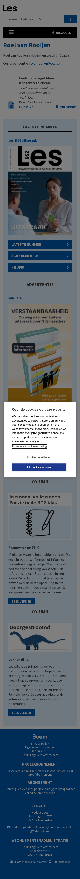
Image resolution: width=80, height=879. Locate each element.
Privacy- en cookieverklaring (29, 446)
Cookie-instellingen (39, 457)
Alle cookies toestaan (39, 467)
